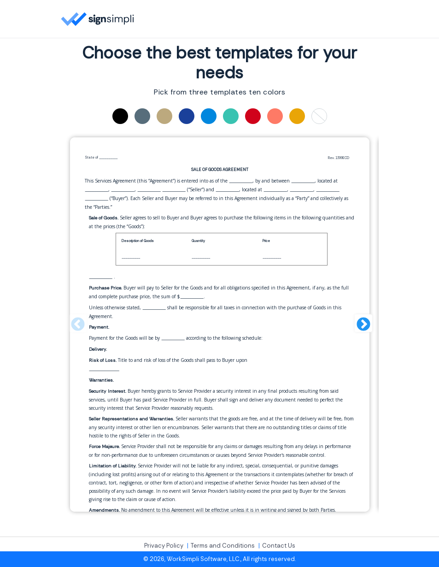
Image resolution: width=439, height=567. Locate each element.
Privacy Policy (163, 545)
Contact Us (278, 545)
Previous (77, 324)
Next (362, 324)
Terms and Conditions (223, 545)
